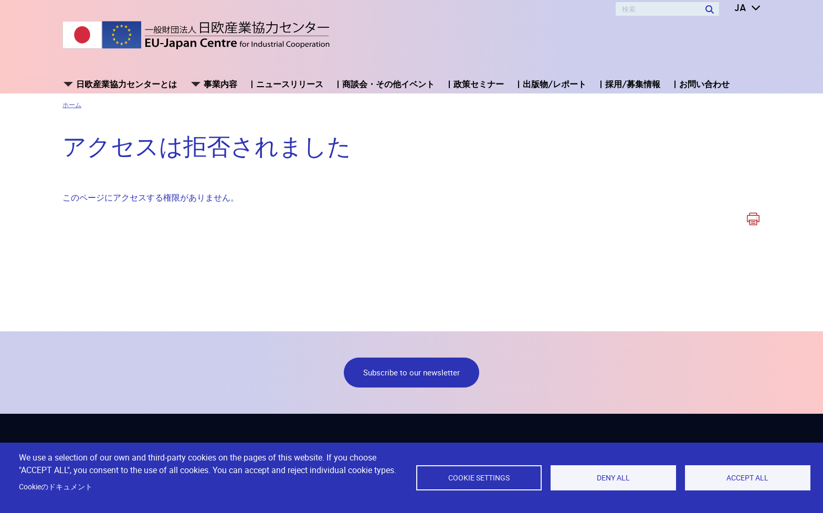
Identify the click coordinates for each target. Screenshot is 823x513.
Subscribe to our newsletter (411, 372)
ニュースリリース (289, 84)
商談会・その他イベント (388, 84)
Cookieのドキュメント (55, 486)
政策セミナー (478, 84)
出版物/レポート (554, 84)
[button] (740, 8)
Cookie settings (479, 478)
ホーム (71, 104)
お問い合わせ (704, 84)
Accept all (747, 478)
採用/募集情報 (632, 84)
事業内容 (220, 84)
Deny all (613, 478)
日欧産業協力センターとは (126, 84)
